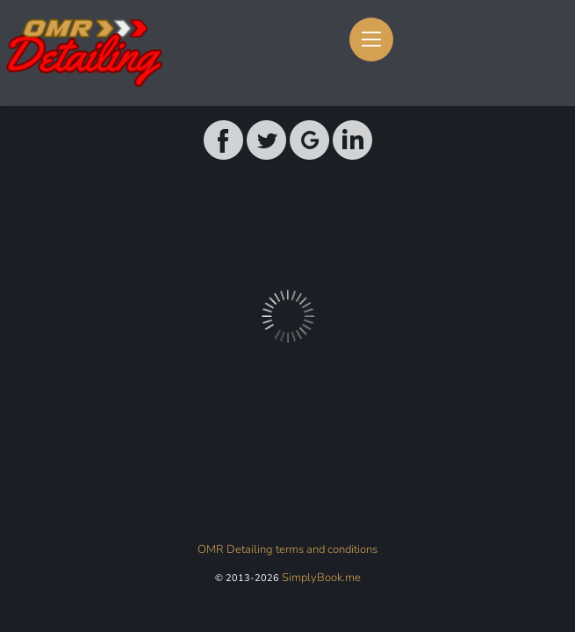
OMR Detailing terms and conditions (287, 549)
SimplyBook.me (321, 577)
